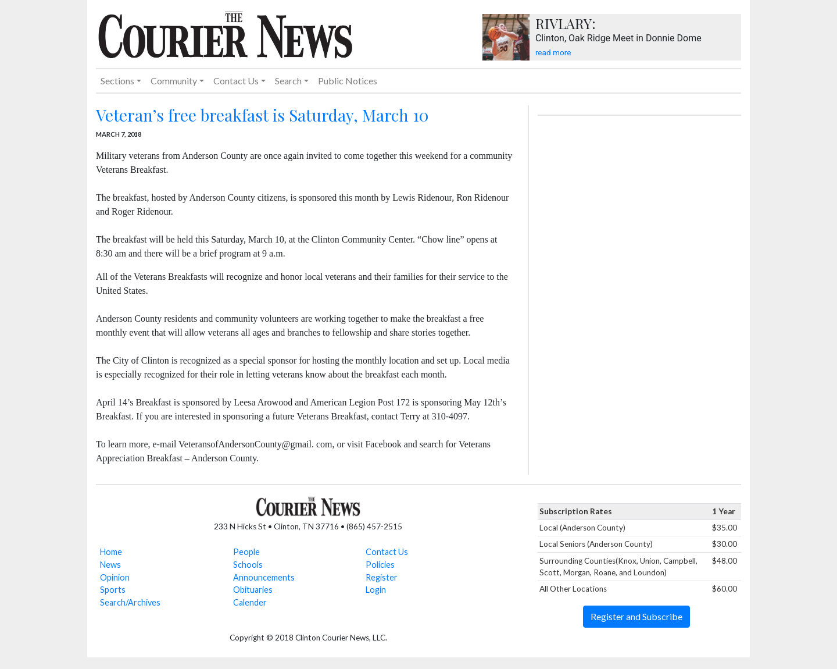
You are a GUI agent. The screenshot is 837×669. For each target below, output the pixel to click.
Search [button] (288, 80)
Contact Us (387, 552)
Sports (113, 590)
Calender (250, 602)
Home (111, 552)
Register (382, 577)
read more (553, 52)
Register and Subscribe (636, 616)
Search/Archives (130, 602)
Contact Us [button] (236, 80)
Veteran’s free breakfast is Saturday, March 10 (262, 115)
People (246, 552)
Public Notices (347, 80)
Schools (248, 565)
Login (376, 590)
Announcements (264, 577)
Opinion (115, 577)
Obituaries (253, 590)
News (110, 565)
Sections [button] (117, 80)
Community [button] (174, 80)
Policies (380, 565)
